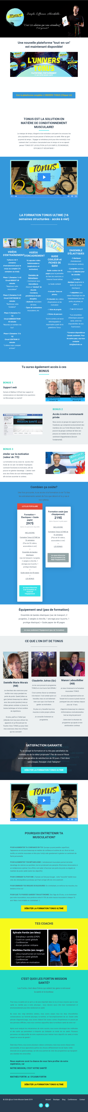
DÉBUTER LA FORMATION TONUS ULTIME (44, 770)
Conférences (72, 1100)
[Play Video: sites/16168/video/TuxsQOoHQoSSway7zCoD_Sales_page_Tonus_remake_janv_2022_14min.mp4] (44, 800)
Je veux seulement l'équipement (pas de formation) (44, 630)
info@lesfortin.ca (75, 344)
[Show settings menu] (72, 196)
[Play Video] (12, 196)
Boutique (56, 1100)
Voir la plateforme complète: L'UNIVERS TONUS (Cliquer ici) (44, 95)
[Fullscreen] (76, 196)
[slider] (42, 196)
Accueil (48, 1100)
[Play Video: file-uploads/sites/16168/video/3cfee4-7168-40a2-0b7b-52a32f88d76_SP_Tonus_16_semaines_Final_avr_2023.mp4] (44, 177)
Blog (63, 1100)
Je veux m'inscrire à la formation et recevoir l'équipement (30, 591)
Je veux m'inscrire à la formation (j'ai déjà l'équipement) (58, 557)
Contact (82, 1100)
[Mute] (68, 196)
